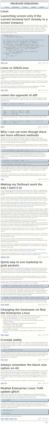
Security (11, 418)
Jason (39, 63)
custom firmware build (25, 202)
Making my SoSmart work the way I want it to (21, 186)
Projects (25, 7)
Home (7, 7)
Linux (2, 63)
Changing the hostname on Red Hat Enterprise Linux (23, 311)
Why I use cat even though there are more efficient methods (23, 133)
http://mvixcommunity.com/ (34, 254)
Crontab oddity (11, 340)
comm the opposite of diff (19, 95)
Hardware (3, 257)
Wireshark (28, 269)
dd (5, 383)
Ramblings (15, 7)
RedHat (6, 335)
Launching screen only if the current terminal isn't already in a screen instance (24, 19)
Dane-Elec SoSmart (17, 190)
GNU (2, 90)
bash (6, 63)
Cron (6, 359)
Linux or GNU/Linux (15, 67)
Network (7, 304)
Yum (16, 418)
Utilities (33, 7)
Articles (41, 7)
